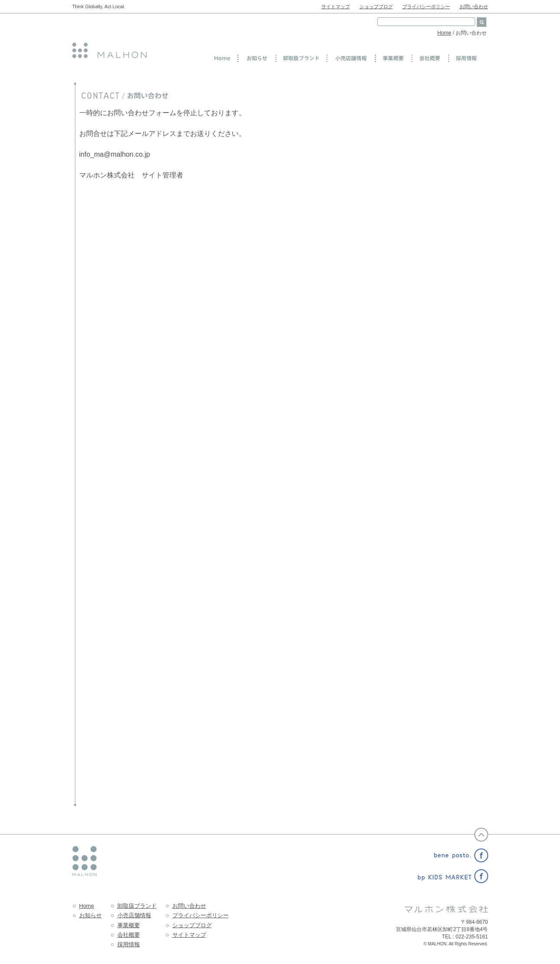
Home (444, 33)
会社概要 (128, 935)
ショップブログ (376, 6)
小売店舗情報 (134, 915)
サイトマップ (335, 6)
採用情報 (128, 944)
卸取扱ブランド (137, 906)
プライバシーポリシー (426, 6)
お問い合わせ (474, 6)
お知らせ (90, 915)
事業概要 (128, 925)
